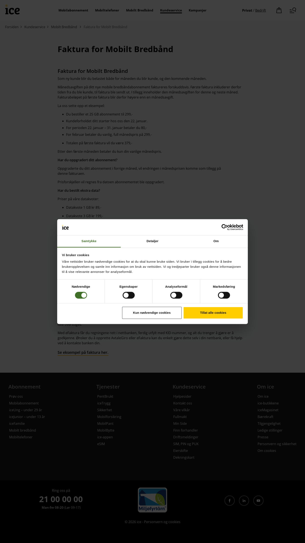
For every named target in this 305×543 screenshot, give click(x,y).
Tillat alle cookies (213, 313)
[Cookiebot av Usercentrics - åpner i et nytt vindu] (224, 227)
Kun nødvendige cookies (152, 313)
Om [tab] (216, 241)
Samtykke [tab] (89, 241)
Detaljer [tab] (152, 241)
